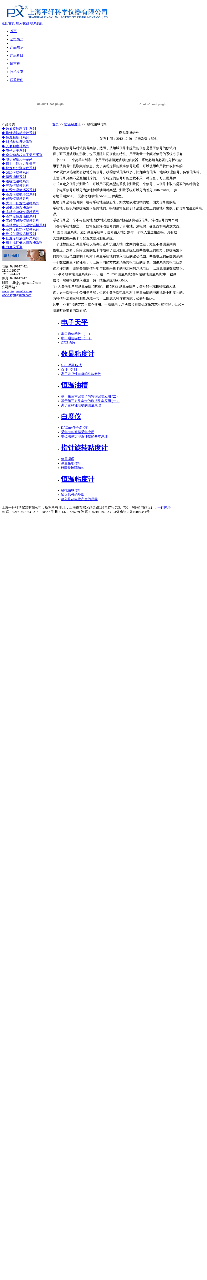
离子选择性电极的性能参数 (81, 374)
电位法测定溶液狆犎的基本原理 (84, 436)
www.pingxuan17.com (17, 291)
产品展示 (16, 47)
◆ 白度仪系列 (12, 247)
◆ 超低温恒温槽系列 (17, 207)
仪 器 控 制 (69, 369)
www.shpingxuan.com (16, 295)
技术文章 (16, 72)
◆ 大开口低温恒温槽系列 (20, 203)
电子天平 (74, 322)
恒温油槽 (74, 385)
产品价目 (16, 55)
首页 (13, 31)
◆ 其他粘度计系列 (15, 146)
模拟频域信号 (71, 490)
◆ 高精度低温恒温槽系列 (20, 221)
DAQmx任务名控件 (75, 427)
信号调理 (67, 459)
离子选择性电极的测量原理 (81, 405)
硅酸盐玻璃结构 (72, 468)
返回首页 (8, 23)
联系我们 (36, 23)
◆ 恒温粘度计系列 (15, 137)
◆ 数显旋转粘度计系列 (19, 128)
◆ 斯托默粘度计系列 (17, 142)
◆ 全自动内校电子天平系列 (22, 155)
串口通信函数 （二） (76, 334)
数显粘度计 (77, 354)
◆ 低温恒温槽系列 (15, 199)
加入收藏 (22, 23)
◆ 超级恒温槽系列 (15, 172)
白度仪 (71, 416)
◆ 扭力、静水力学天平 (19, 163)
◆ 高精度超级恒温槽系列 (20, 212)
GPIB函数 (68, 342)
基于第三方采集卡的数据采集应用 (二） (90, 396)
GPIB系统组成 (71, 365)
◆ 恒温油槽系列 (14, 177)
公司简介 (16, 39)
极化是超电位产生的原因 (79, 499)
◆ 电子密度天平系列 (17, 159)
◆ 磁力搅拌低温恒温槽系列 (22, 242)
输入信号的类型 (72, 494)
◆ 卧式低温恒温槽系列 (19, 234)
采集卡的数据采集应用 (77, 432)
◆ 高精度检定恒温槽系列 (20, 229)
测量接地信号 (71, 463)
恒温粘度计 (72, 124)
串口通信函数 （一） (76, 338)
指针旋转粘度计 (84, 448)
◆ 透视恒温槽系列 (15, 181)
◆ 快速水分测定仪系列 (19, 168)
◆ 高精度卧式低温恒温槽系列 (24, 225)
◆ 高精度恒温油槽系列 (19, 216)
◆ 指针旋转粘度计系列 (19, 133)
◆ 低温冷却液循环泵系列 (20, 238)
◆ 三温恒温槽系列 (15, 185)
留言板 (15, 63)
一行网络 (164, 507)
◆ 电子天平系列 (14, 150)
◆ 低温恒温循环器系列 (19, 190)
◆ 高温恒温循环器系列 (19, 194)
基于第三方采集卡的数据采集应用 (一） (90, 401)
